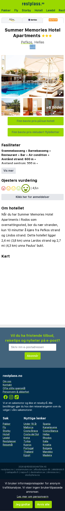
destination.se (38, 472)
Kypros (27, 444)
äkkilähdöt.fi (58, 469)
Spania (46, 423)
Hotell (39, 10)
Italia (45, 441)
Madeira (47, 455)
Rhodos (47, 437)
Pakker (6, 10)
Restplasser (9, 441)
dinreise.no (53, 472)
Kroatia (47, 444)
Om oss (7, 381)
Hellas (46, 434)
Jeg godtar (22, 504)
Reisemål (8, 444)
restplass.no (7, 469)
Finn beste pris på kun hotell (35, 121)
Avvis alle (43, 504)
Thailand (28, 451)
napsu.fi (24, 472)
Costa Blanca (50, 430)
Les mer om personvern (32, 496)
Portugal (28, 448)
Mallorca (28, 427)
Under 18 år (30, 423)
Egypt (27, 455)
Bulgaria (47, 448)
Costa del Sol (31, 434)
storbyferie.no (32, 475)
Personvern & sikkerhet (16, 391)
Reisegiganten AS (36, 467)
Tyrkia (27, 441)
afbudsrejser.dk (42, 469)
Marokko (48, 451)
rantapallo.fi (12, 472)
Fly (16, 10)
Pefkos (26, 42)
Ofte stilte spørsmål (14, 388)
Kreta (27, 437)
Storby (26, 10)
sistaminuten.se (24, 469)
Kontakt (7, 384)
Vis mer (8, 170)
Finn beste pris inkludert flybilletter (35, 132)
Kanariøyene (50, 427)
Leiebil (50, 10)
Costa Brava (31, 430)
